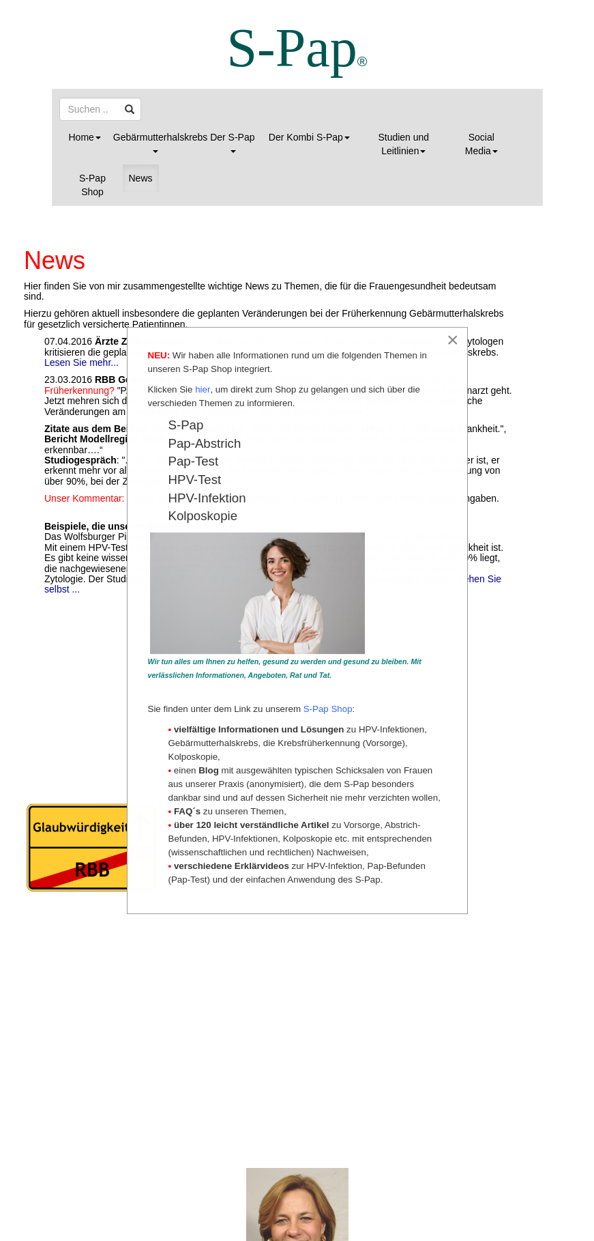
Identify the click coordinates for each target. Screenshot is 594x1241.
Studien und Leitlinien (403, 144)
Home (85, 137)
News (141, 178)
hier (202, 389)
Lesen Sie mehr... (81, 362)
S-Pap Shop (92, 185)
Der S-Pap (232, 142)
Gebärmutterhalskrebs (158, 142)
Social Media (481, 144)
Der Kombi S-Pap (309, 137)
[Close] (453, 340)
